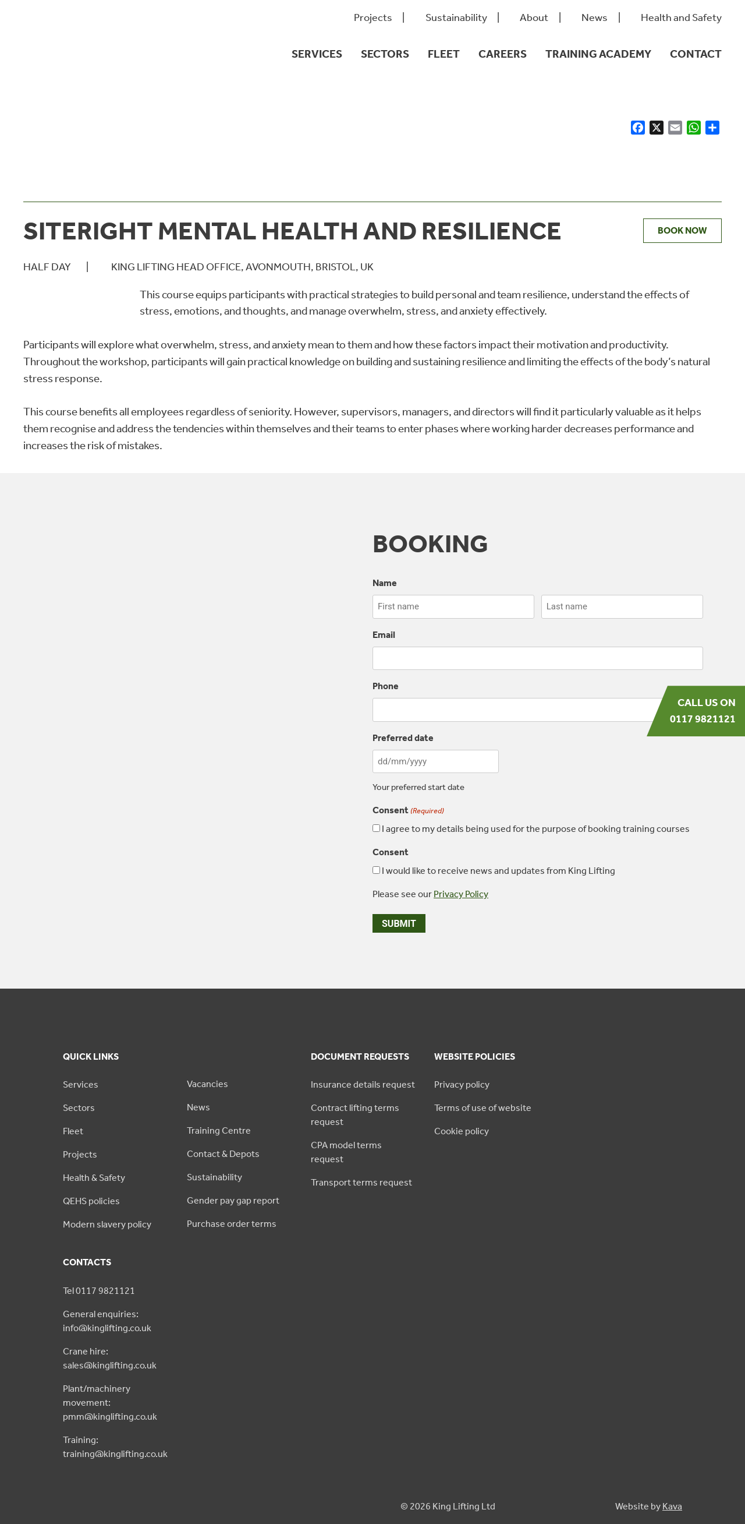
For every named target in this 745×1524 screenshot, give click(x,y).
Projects (373, 18)
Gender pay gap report (233, 1200)
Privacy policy (461, 1084)
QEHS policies (91, 1200)
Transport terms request (361, 1182)
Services (317, 54)
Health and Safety (681, 18)
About (534, 18)
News (594, 18)
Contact (696, 54)
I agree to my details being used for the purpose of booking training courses (536, 828)
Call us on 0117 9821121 (703, 710)
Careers (502, 54)
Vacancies (207, 1083)
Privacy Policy (461, 893)
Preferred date (403, 737)
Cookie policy (461, 1131)
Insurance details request (363, 1084)
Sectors (385, 54)
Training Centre (219, 1130)
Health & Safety (94, 1177)
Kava (672, 1506)
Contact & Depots (223, 1153)
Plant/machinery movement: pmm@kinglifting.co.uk (110, 1402)
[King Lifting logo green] (79, 76)
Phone (385, 686)
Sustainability (456, 18)
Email (383, 634)
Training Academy (598, 54)
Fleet (444, 54)
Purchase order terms (231, 1223)
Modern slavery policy (107, 1224)
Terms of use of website (482, 1107)
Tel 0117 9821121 (99, 1290)
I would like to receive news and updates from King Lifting (498, 870)
